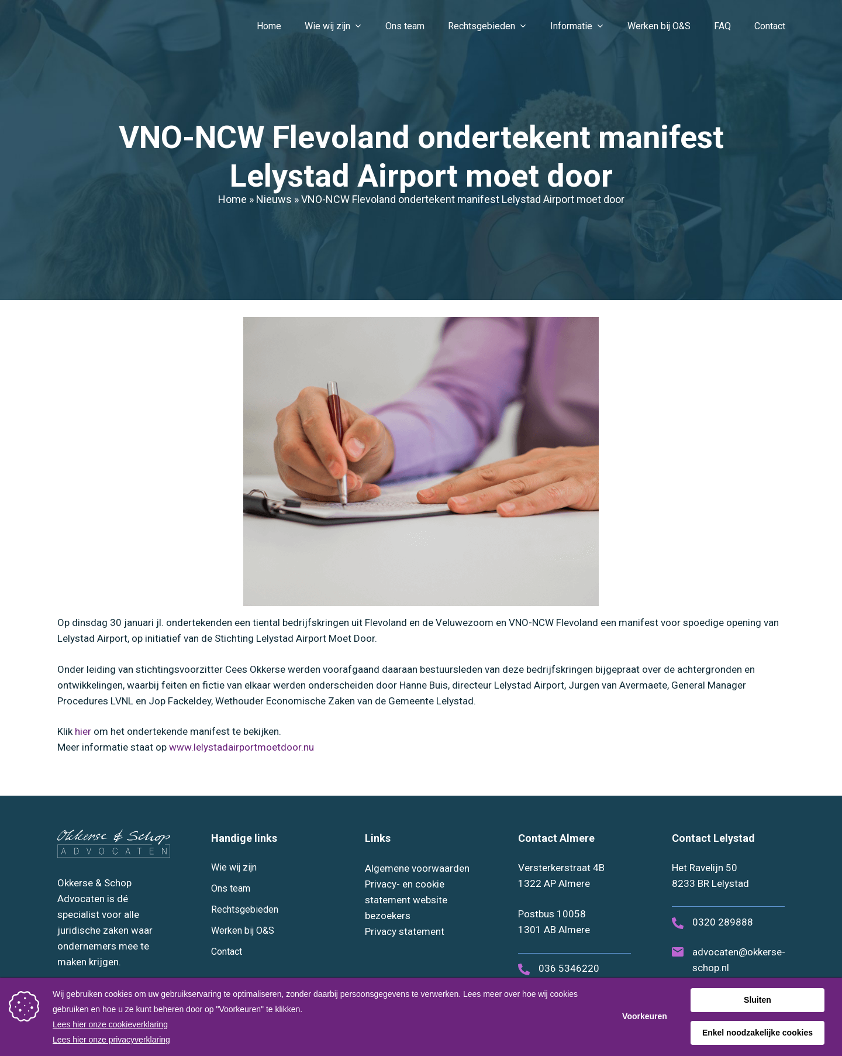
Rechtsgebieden (244, 909)
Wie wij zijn (234, 867)
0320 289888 (722, 922)
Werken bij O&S (242, 930)
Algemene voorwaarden (417, 868)
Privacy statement (404, 931)
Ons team (230, 888)
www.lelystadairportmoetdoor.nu (241, 747)
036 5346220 (569, 968)
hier (83, 731)
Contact (226, 951)
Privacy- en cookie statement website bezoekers (406, 899)
